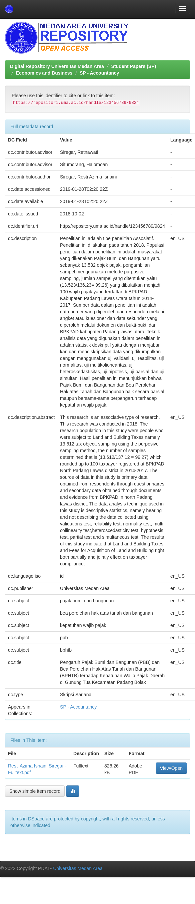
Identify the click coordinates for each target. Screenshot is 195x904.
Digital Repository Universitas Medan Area (57, 66)
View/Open (171, 768)
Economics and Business (44, 73)
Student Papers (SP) (133, 66)
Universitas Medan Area (78, 868)
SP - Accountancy (99, 73)
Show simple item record (34, 791)
